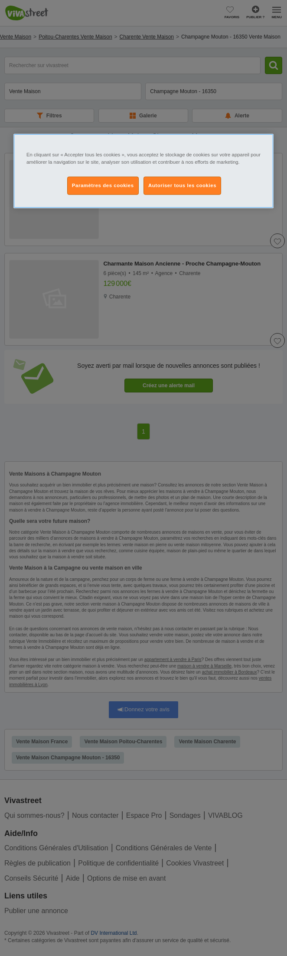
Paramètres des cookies (103, 185)
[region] (143, 171)
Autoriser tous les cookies (182, 185)
